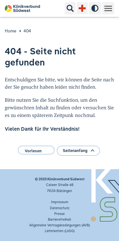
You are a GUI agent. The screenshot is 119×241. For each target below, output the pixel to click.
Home (11, 30)
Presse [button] (59, 213)
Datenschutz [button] (59, 208)
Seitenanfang (78, 150)
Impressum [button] (59, 202)
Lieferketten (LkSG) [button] (60, 231)
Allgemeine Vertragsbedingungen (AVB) (59, 225)
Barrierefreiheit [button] (59, 219)
